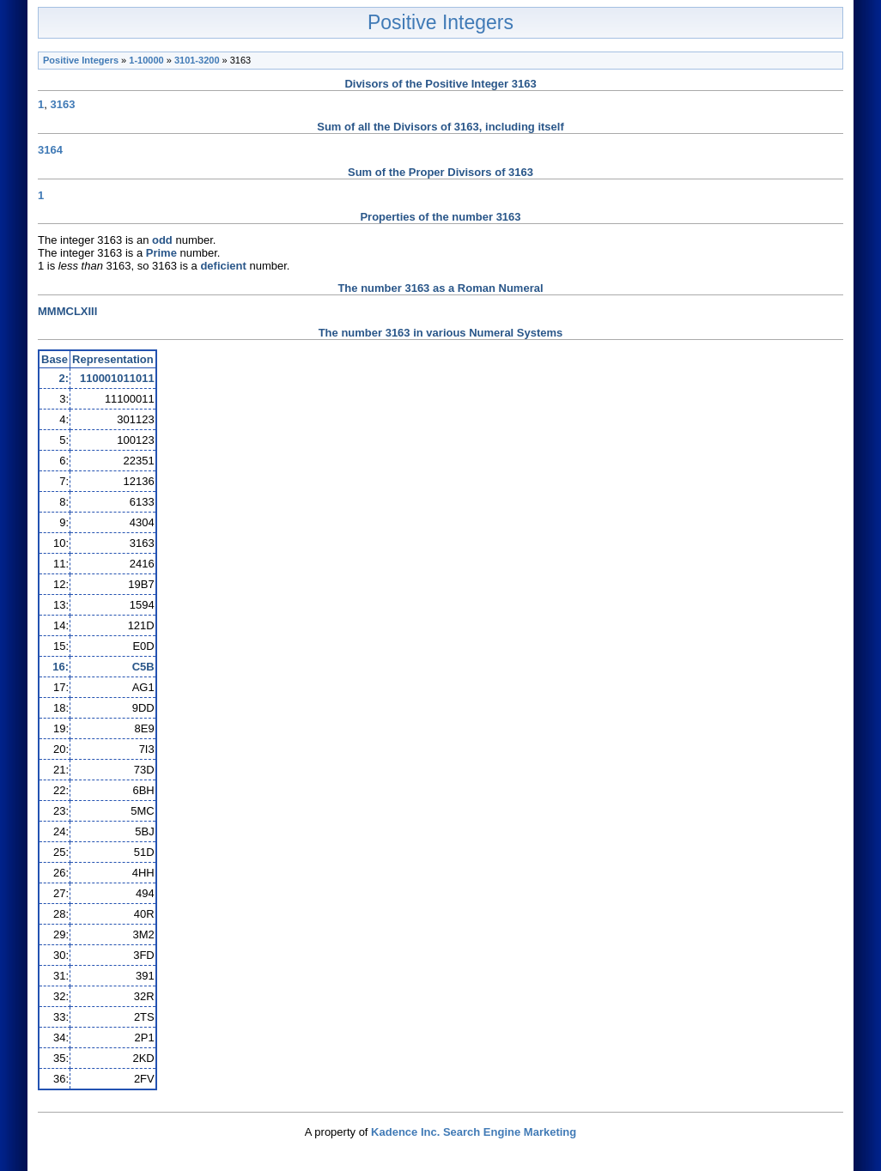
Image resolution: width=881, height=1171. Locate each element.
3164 (50, 149)
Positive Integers (440, 22)
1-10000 (146, 60)
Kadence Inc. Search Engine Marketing (473, 1131)
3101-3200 (197, 60)
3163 (62, 104)
